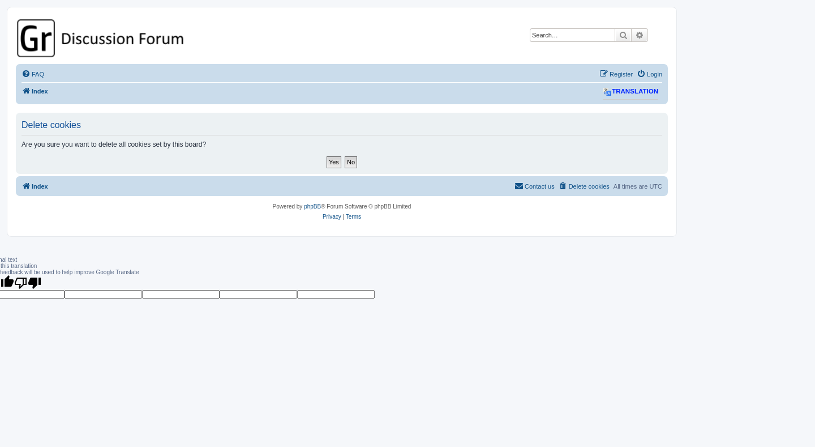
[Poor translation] (27, 282)
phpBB (312, 206)
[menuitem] (33, 74)
